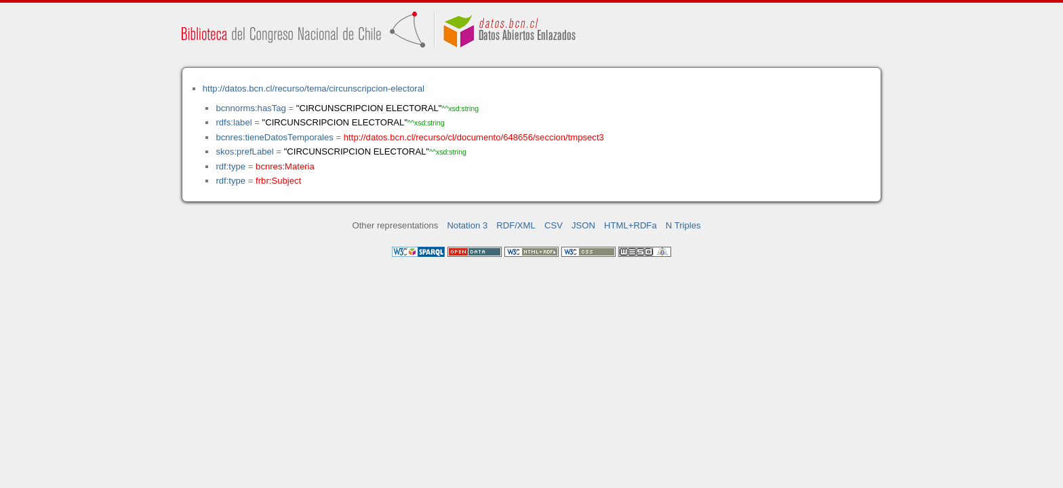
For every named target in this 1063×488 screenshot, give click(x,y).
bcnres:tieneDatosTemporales (274, 137)
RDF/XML (516, 225)
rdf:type (230, 166)
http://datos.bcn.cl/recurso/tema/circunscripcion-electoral (313, 88)
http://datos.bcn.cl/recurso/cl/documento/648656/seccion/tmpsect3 (474, 137)
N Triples (683, 225)
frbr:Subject (278, 181)
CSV (553, 225)
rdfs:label (234, 122)
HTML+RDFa (630, 225)
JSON (583, 225)
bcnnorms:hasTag (250, 108)
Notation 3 (467, 225)
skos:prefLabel (244, 151)
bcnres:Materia (285, 166)
